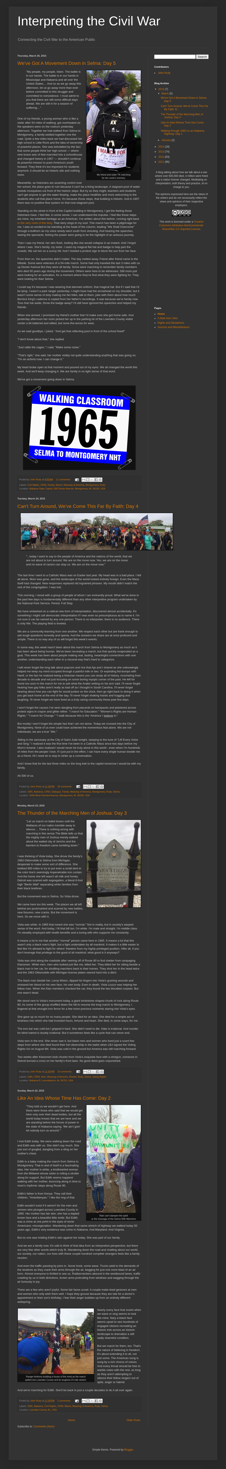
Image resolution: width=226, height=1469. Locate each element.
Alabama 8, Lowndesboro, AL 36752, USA (51, 1080)
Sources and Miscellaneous (173, 327)
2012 (161, 156)
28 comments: (65, 786)
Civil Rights (33, 485)
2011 (161, 161)
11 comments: (63, 479)
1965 (30, 791)
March (59, 485)
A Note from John (168, 318)
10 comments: (65, 1071)
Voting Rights (99, 1076)
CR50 (43, 485)
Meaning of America (73, 485)
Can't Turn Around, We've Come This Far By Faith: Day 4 (77, 506)
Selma (116, 791)
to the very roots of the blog (34, 223)
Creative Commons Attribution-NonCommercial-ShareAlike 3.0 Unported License (181, 225)
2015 (161, 89)
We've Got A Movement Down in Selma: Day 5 (66, 63)
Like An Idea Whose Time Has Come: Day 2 (64, 1098)
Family (51, 485)
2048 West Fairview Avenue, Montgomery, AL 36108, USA (59, 795)
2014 (161, 146)
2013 (161, 151)
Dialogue (56, 791)
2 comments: (64, 1400)
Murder (73, 1076)
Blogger (128, 1449)
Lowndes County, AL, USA (43, 1409)
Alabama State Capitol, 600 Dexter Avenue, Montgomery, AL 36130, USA (67, 488)
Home (71, 1420)
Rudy (102, 485)
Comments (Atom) (43, 1426)
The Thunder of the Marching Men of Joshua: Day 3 (72, 813)
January (166, 140)
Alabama (38, 791)
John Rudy (164, 72)
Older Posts (133, 1420)
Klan (43, 1076)
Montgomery (92, 485)
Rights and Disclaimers (171, 322)
